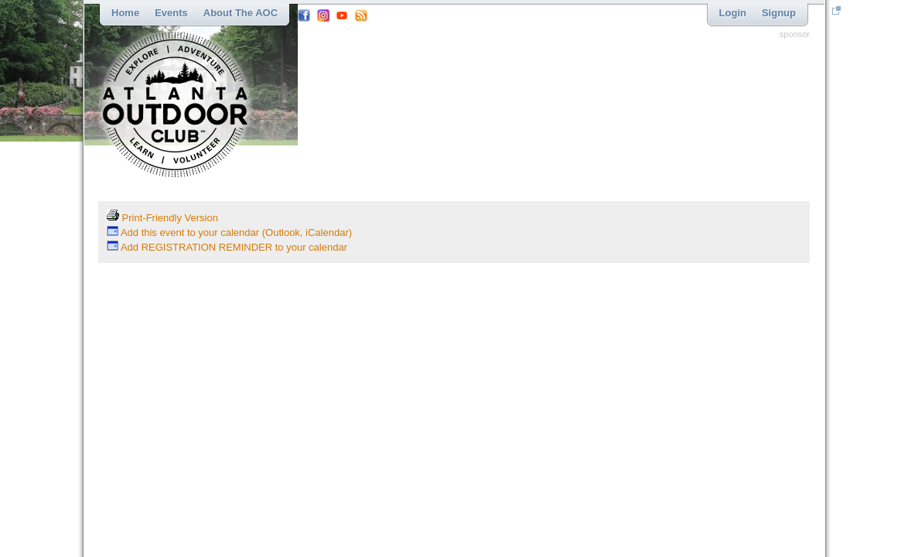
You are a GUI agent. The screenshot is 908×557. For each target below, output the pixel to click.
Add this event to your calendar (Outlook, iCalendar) (229, 232)
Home (125, 13)
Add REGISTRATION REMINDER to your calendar (227, 247)
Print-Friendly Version (162, 218)
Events (171, 13)
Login (732, 13)
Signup (779, 13)
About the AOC (240, 13)
